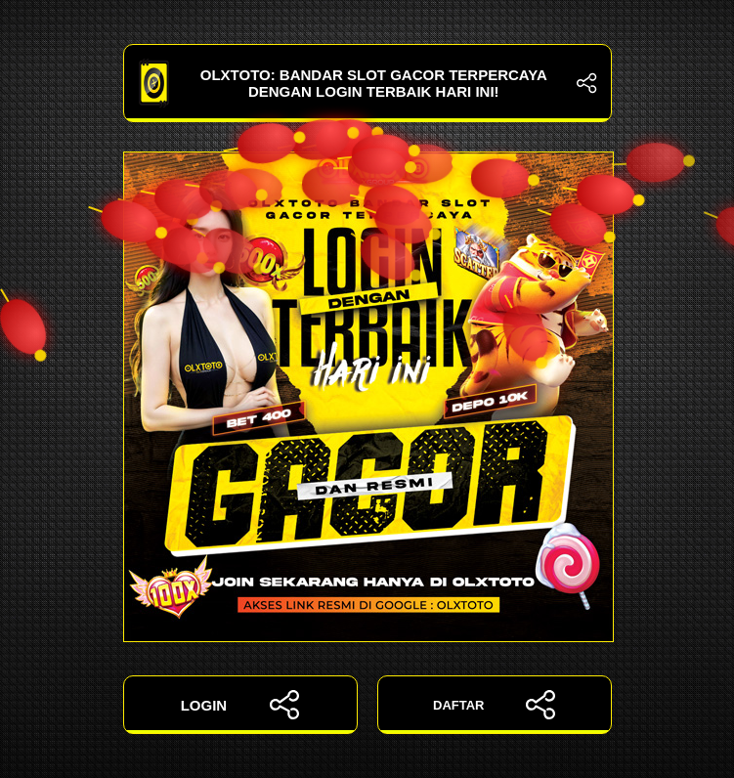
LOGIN (240, 704)
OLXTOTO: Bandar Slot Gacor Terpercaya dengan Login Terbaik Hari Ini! (367, 83)
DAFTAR (494, 704)
